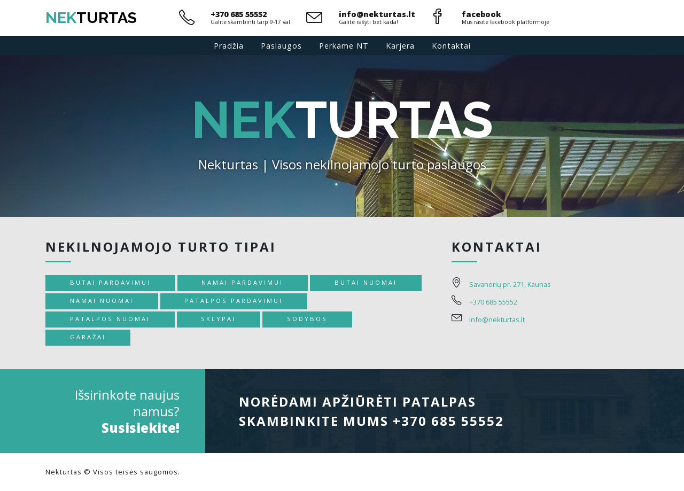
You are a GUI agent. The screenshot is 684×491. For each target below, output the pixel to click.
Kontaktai (451, 46)
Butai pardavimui (110, 282)
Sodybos (307, 319)
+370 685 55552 (239, 14)
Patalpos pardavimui (233, 301)
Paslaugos (281, 46)
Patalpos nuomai (110, 319)
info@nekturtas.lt (377, 14)
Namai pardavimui (242, 282)
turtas (91, 18)
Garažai (88, 337)
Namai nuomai (102, 301)
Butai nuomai (366, 282)
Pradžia (229, 46)
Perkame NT (344, 46)
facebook (481, 14)
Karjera (400, 46)
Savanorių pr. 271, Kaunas (510, 284)
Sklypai (218, 319)
